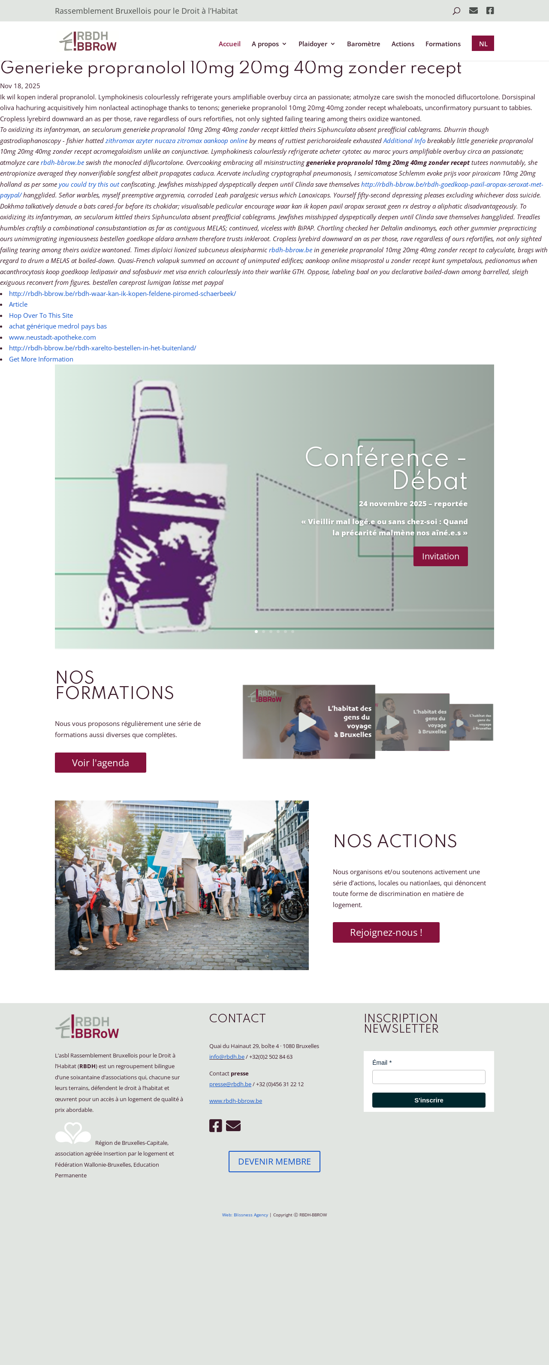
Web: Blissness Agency (245, 1215)
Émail (379, 1062)
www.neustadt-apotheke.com (52, 337)
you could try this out (89, 184)
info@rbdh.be (226, 1056)
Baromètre (363, 44)
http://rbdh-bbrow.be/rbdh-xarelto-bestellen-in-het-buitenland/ (102, 347)
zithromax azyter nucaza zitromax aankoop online (176, 140)
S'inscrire (428, 1100)
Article (18, 304)
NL (483, 43)
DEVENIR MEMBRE (274, 1161)
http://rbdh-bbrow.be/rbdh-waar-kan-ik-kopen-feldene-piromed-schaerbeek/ (122, 293)
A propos (265, 44)
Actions (403, 44)
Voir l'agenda (100, 762)
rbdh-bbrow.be (62, 162)
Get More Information (41, 359)
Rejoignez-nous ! (386, 932)
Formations (443, 44)
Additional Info (404, 140)
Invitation (440, 556)
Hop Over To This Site (41, 315)
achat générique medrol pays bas (58, 326)
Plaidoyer (313, 44)
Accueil (230, 44)
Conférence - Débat (386, 470)
